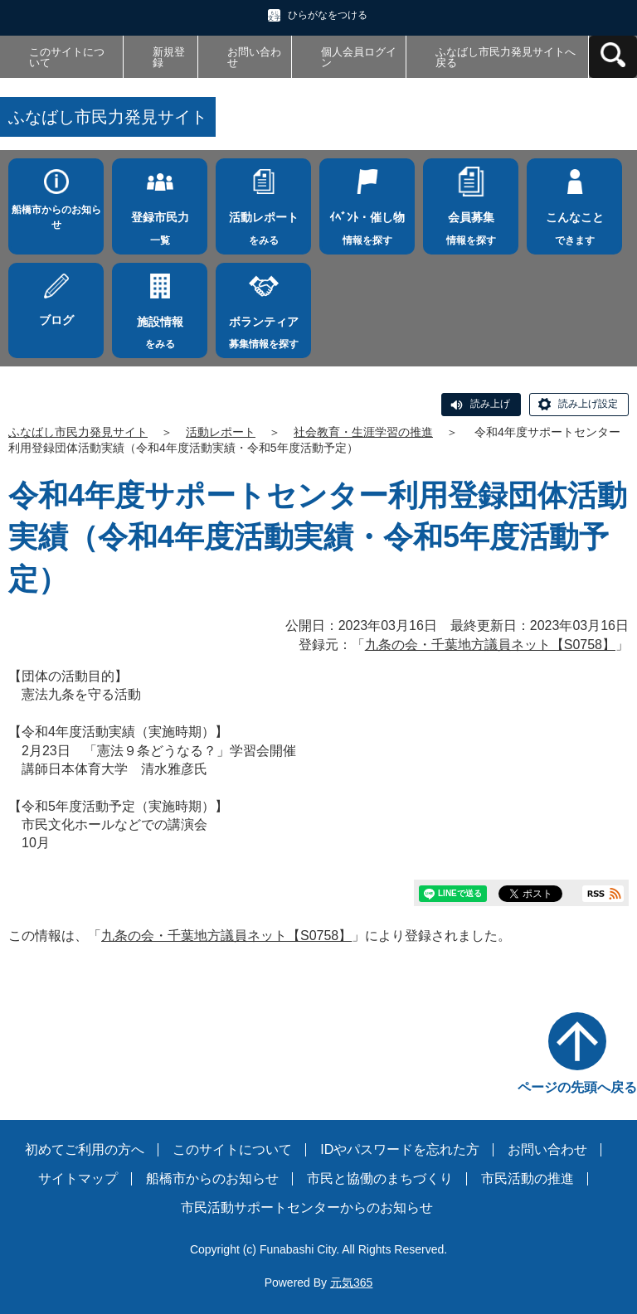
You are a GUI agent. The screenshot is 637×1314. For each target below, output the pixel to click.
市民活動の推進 (527, 1178)
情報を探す (367, 223)
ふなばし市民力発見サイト (78, 432)
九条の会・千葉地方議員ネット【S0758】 (490, 645)
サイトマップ (78, 1178)
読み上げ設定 (588, 404)
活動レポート (220, 432)
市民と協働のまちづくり (380, 1178)
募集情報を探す (263, 328)
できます (574, 223)
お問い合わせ (254, 57)
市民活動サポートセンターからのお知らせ (307, 1207)
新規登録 (169, 57)
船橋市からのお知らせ (56, 217)
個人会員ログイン (358, 57)
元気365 (351, 1282)
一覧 (159, 223)
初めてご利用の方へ (84, 1149)
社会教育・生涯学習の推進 (363, 432)
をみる (263, 223)
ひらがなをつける (327, 15)
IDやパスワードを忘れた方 (399, 1149)
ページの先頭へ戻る (577, 1087)
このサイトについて (67, 57)
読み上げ (490, 404)
